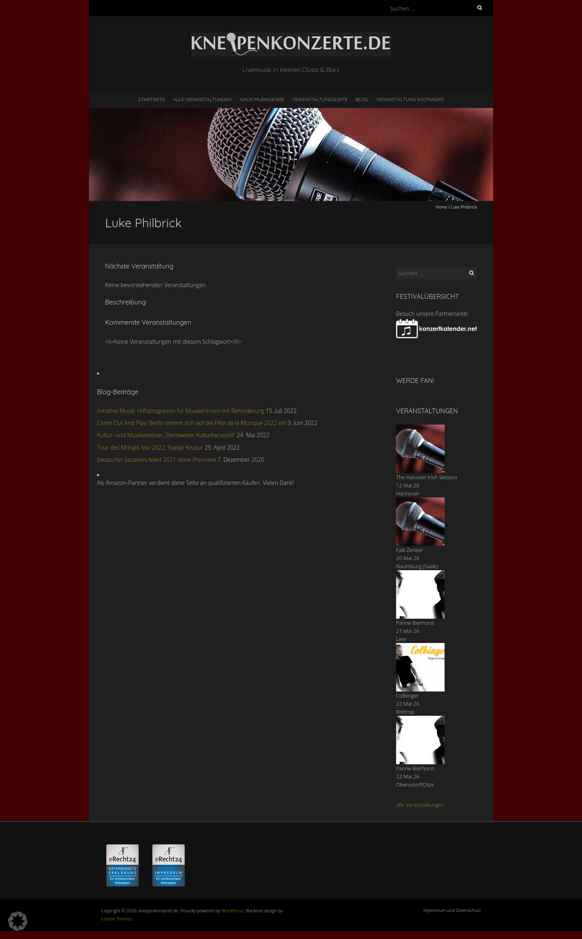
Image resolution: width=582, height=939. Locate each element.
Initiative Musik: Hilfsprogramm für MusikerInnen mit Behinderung (180, 411)
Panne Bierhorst (415, 622)
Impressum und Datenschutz (452, 910)
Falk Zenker (409, 550)
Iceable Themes (116, 919)
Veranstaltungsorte (319, 99)
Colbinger (407, 695)
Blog (361, 99)
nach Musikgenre (262, 99)
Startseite (151, 99)
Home (441, 207)
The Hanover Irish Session (426, 477)
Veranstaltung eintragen (410, 99)
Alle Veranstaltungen (202, 99)
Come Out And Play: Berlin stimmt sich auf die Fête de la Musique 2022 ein (191, 423)
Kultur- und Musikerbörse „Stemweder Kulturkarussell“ (166, 435)
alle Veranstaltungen (420, 804)
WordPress (232, 910)
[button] (18, 921)
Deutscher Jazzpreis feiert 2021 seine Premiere (156, 459)
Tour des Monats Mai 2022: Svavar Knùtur (150, 447)
